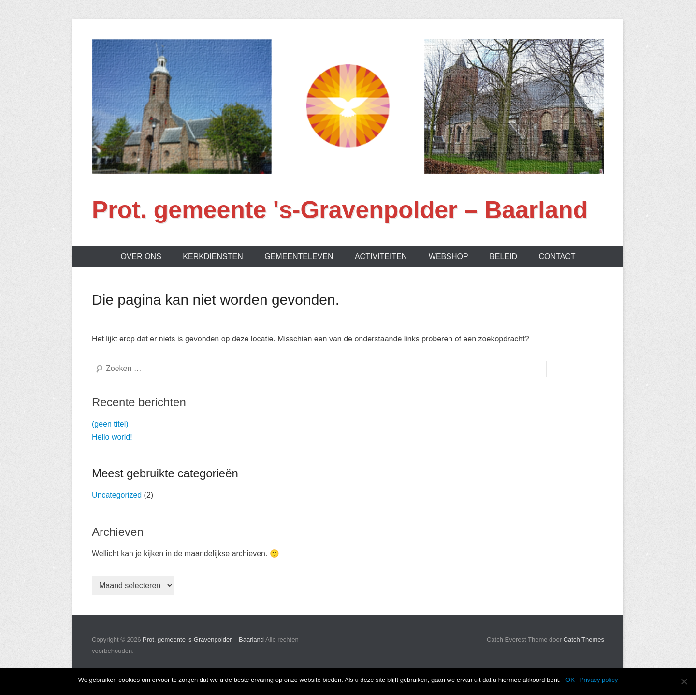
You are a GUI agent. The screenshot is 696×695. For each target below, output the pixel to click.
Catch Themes (584, 639)
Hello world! (112, 437)
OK (570, 679)
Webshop (448, 256)
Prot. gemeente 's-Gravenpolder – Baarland (340, 209)
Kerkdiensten (213, 256)
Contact (556, 256)
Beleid (503, 256)
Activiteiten (381, 256)
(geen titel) (110, 424)
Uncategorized (117, 495)
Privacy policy (599, 679)
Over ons (140, 256)
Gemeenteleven (298, 256)
